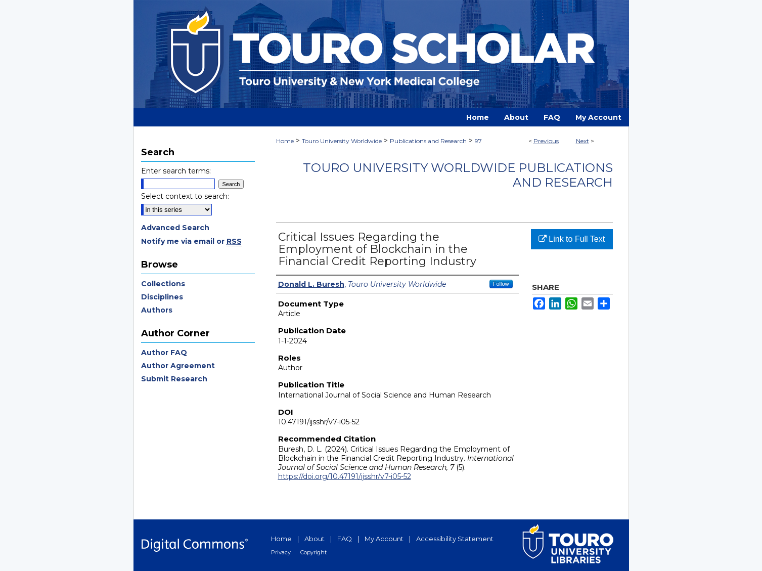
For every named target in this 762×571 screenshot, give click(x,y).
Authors (156, 310)
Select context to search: (185, 196)
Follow (501, 284)
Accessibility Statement (455, 539)
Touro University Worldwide (342, 141)
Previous (546, 141)
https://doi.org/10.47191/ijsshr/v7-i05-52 (344, 476)
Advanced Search (175, 227)
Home (285, 141)
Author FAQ (164, 352)
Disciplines (162, 296)
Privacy (281, 552)
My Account (384, 539)
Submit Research (174, 378)
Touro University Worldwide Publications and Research (458, 175)
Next (582, 141)
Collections (163, 283)
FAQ (344, 539)
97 (478, 141)
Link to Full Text (572, 239)
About (314, 539)
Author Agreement (178, 365)
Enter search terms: (176, 170)
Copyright (313, 552)
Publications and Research (428, 141)
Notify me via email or (191, 241)
